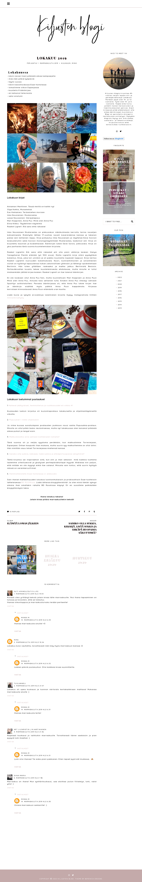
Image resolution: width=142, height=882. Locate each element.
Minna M (25, 618)
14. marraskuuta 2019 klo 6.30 (36, 802)
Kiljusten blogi (66, 879)
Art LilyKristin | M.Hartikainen (30, 729)
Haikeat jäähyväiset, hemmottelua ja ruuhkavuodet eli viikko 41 (40, 405)
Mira (16, 640)
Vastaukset (23, 613)
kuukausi (66, 63)
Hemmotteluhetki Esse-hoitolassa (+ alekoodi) (33, 474)
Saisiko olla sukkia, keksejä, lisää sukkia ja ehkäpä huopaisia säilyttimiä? (46, 454)
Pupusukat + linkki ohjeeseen (24, 420)
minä (74, 63)
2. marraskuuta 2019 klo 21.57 (29, 686)
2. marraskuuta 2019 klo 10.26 (29, 642)
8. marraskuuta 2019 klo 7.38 (28, 778)
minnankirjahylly (15, 298)
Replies (13, 512)
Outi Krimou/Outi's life (26, 591)
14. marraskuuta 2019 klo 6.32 (36, 663)
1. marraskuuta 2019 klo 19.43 (29, 594)
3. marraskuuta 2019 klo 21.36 (29, 732)
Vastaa (10, 606)
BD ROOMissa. (28, 482)
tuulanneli (20, 683)
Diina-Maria (20, 776)
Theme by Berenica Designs (88, 879)
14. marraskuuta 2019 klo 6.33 (36, 620)
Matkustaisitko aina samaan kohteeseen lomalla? (34, 437)
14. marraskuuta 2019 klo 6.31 (36, 710)
